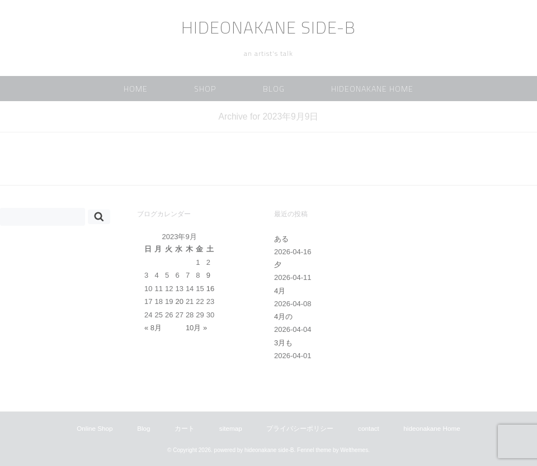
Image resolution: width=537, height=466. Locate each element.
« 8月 (153, 328)
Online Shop (94, 428)
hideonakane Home (372, 88)
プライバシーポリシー (299, 428)
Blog (274, 88)
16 (210, 288)
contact (368, 428)
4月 (279, 291)
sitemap (230, 428)
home (136, 88)
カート (185, 428)
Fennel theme (314, 450)
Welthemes (354, 450)
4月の (283, 316)
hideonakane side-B (268, 27)
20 (179, 301)
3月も (283, 343)
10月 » (196, 328)
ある (281, 239)
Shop (205, 88)
